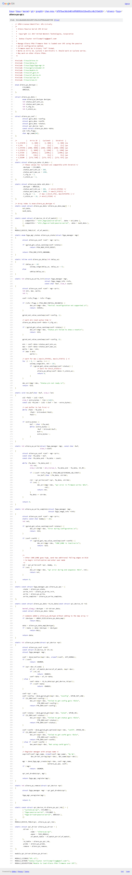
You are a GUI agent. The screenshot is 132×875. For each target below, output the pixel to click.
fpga (118, 11)
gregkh (39, 11)
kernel (26, 11)
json (128, 871)
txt (122, 871)
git (32, 11)
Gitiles (14, 871)
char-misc (49, 11)
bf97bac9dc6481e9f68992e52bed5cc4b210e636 (79, 11)
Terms (26, 871)
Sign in (127, 4)
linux (11, 11)
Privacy (20, 871)
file (57, 20)
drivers (110, 11)
